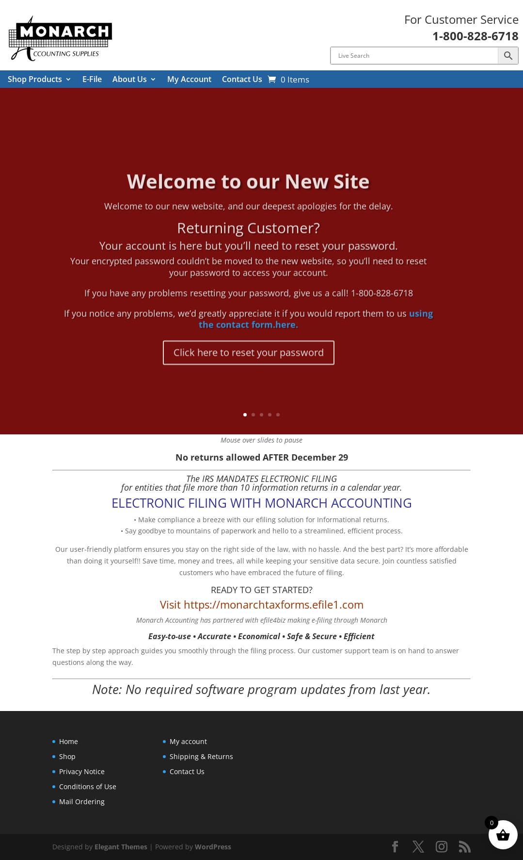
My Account (189, 80)
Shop (67, 756)
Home (68, 741)
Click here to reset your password (249, 371)
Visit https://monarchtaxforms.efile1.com (262, 604)
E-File (92, 80)
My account (188, 741)
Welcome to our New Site (248, 199)
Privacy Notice (82, 771)
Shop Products (35, 80)
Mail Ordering (82, 801)
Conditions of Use (87, 786)
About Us (129, 80)
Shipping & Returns (201, 756)
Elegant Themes (121, 846)
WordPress (213, 846)
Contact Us (242, 80)
